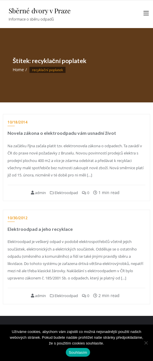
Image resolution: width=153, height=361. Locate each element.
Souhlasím (78, 352)
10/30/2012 (17, 218)
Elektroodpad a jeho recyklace (40, 229)
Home (18, 69)
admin (38, 192)
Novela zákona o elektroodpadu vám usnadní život (62, 133)
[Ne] (146, 343)
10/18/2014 (17, 122)
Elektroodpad (64, 192)
